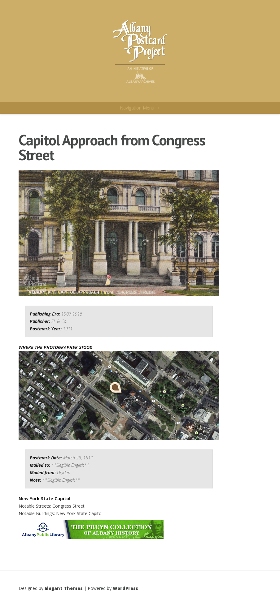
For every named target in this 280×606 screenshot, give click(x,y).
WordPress (125, 588)
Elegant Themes (64, 588)
